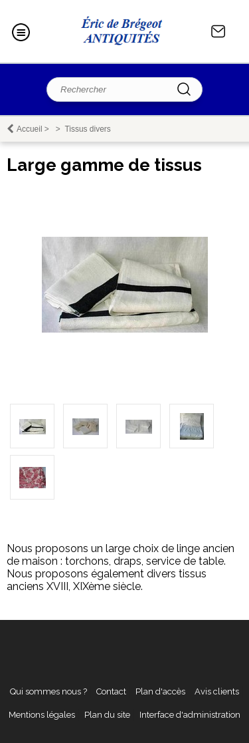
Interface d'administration (189, 715)
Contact (218, 31)
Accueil (29, 129)
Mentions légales (42, 715)
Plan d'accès (160, 691)
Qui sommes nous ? (48, 691)
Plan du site (107, 715)
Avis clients (217, 691)
